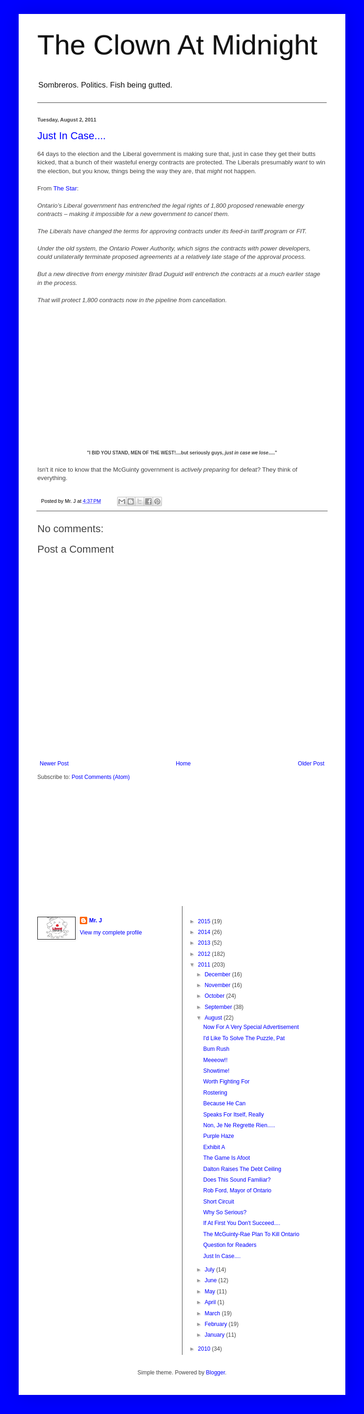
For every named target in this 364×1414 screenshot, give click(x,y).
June (211, 1280)
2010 (205, 1349)
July (210, 1269)
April (210, 1302)
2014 (205, 932)
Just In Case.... (71, 136)
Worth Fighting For (226, 1081)
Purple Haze (218, 1136)
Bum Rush (216, 1049)
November (218, 985)
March (213, 1313)
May (210, 1291)
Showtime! (216, 1071)
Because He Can (224, 1103)
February (216, 1324)
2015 (205, 921)
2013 (205, 943)
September (218, 1007)
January (215, 1335)
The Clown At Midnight (177, 45)
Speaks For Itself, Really (233, 1114)
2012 (205, 954)
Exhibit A (214, 1147)
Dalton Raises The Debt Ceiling (242, 1169)
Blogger (215, 1372)
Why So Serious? (224, 1212)
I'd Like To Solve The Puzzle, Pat (244, 1038)
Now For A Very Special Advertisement (251, 1027)
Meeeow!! (215, 1060)
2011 (205, 964)
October (215, 996)
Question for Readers (229, 1245)
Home (183, 763)
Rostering (215, 1092)
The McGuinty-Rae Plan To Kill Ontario (251, 1234)
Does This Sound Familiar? (237, 1180)
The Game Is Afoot (226, 1158)
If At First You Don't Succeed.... (241, 1223)
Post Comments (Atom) (100, 777)
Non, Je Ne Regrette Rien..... (239, 1125)
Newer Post (54, 763)
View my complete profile (111, 932)
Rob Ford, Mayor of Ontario (237, 1190)
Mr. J (95, 920)
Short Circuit (218, 1201)
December (218, 974)
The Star (65, 188)
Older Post (311, 763)
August (214, 1018)
